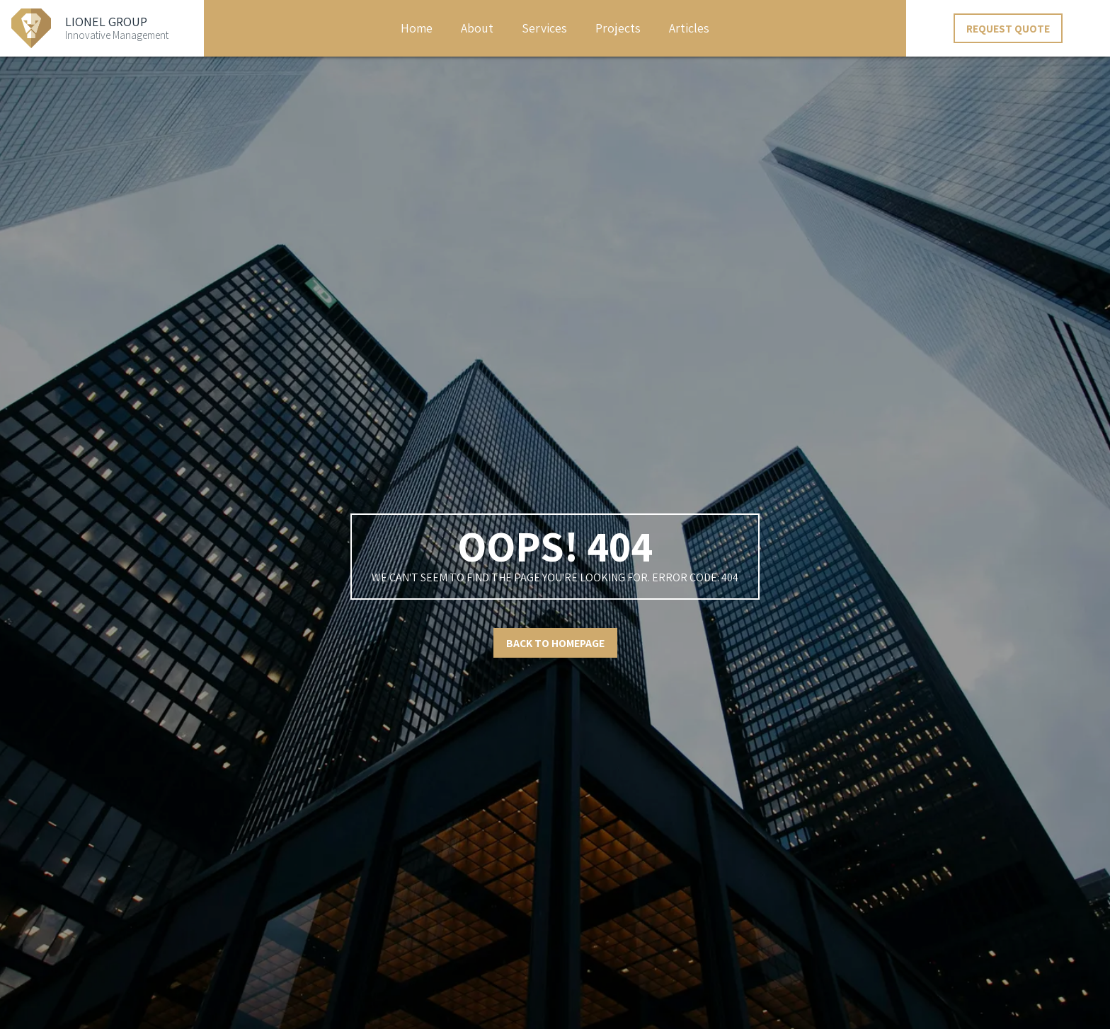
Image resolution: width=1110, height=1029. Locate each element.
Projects (618, 28)
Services (544, 28)
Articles (689, 28)
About (477, 28)
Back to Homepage (555, 643)
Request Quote (1008, 28)
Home (417, 28)
